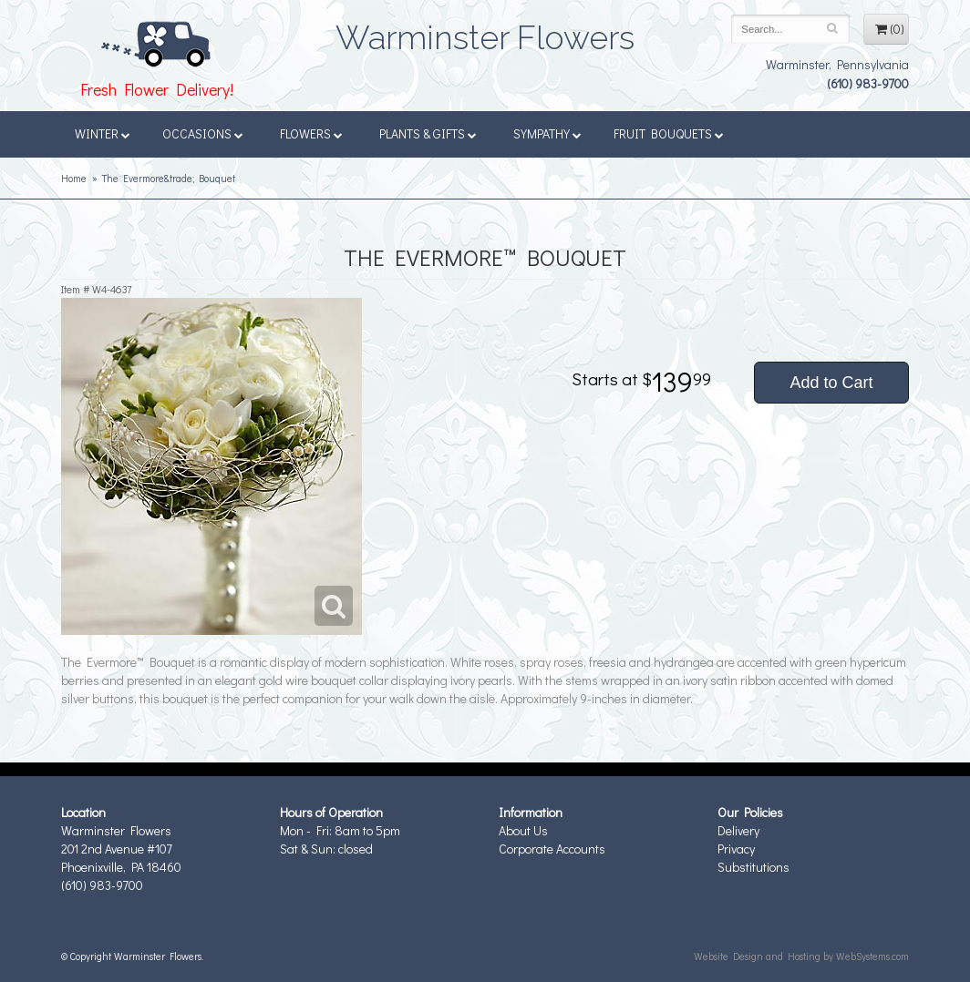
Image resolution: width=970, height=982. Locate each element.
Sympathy (547, 133)
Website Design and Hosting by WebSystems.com (801, 956)
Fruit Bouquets (669, 133)
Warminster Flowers (485, 32)
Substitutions (753, 866)
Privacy (736, 848)
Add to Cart (830, 382)
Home (74, 178)
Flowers (311, 133)
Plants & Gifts (428, 133)
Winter (102, 133)
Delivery (738, 830)
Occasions (202, 133)
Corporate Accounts (552, 848)
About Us (523, 830)
